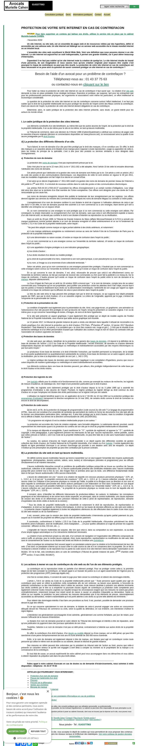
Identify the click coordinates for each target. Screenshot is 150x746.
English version (89, 718)
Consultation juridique (54, 15)
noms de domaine (50, 163)
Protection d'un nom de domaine (44, 676)
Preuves (33, 680)
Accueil (107, 15)
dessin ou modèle (75, 633)
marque (24, 279)
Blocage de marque (38, 687)
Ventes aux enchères (39, 685)
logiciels (34, 382)
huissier (109, 443)
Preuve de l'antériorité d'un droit (43, 678)
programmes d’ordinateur (32, 398)
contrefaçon (98, 540)
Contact (98, 15)
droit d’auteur (49, 136)
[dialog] (27, 715)
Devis (68, 15)
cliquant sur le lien (96, 84)
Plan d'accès (78, 718)
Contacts (69, 718)
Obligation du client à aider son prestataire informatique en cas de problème (62, 696)
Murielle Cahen (59, 718)
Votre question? (94, 719)
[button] (27, 738)
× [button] (47, 691)
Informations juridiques (82, 15)
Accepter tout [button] (17, 731)
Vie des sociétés (56, 719)
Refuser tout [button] (38, 731)
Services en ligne (82, 719)
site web (129, 91)
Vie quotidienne (69, 719)
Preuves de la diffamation (41, 683)
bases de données (98, 341)
